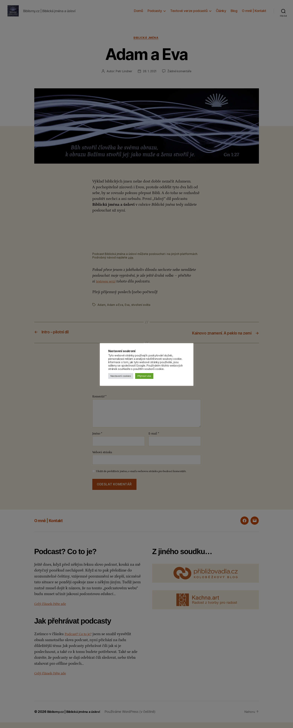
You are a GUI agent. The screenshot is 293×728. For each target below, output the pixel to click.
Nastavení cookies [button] (120, 375)
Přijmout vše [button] (144, 375)
